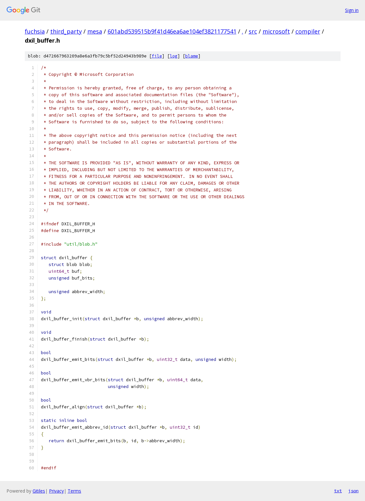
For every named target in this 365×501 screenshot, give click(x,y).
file (157, 56)
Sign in (352, 10)
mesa (94, 31)
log (174, 56)
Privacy (56, 491)
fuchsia (35, 31)
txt (338, 491)
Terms (74, 491)
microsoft (276, 31)
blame (191, 56)
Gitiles (39, 491)
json (353, 491)
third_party (66, 31)
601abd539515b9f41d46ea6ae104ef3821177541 (172, 31)
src (253, 31)
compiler (307, 31)
